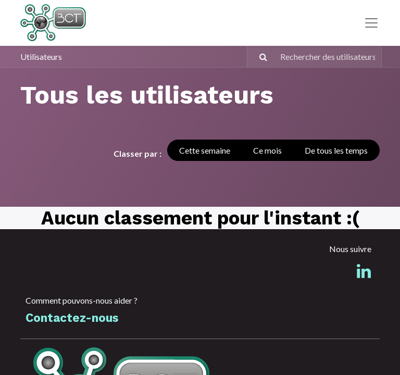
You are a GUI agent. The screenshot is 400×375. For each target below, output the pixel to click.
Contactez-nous (72, 318)
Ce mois (267, 150)
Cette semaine (204, 150)
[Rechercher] (258, 56)
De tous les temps (336, 150)
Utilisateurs (41, 56)
